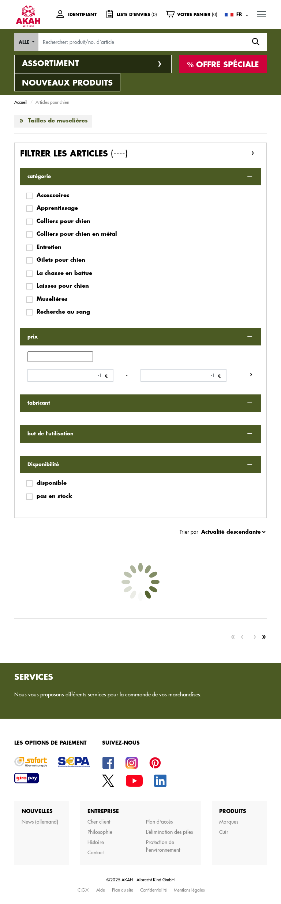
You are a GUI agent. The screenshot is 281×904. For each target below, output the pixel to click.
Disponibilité (43, 464)
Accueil (20, 102)
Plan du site (122, 890)
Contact (95, 852)
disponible (52, 483)
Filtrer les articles (74, 153)
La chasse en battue (64, 273)
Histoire (95, 842)
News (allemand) (40, 821)
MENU (262, 12)
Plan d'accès (159, 821)
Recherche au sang (63, 312)
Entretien (49, 247)
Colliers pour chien (63, 221)
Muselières (52, 299)
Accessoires (53, 195)
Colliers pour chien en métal (77, 234)
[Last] (264, 637)
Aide (100, 890)
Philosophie (99, 832)
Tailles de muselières (58, 121)
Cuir (223, 832)
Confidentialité (153, 890)
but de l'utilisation (50, 433)
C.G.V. (83, 890)
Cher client (98, 821)
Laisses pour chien (63, 286)
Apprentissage (57, 208)
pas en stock (54, 496)
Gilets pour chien (61, 260)
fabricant (38, 403)
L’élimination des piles (169, 832)
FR (239, 14)
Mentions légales (189, 890)
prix (32, 336)
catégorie (39, 176)
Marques (228, 821)
